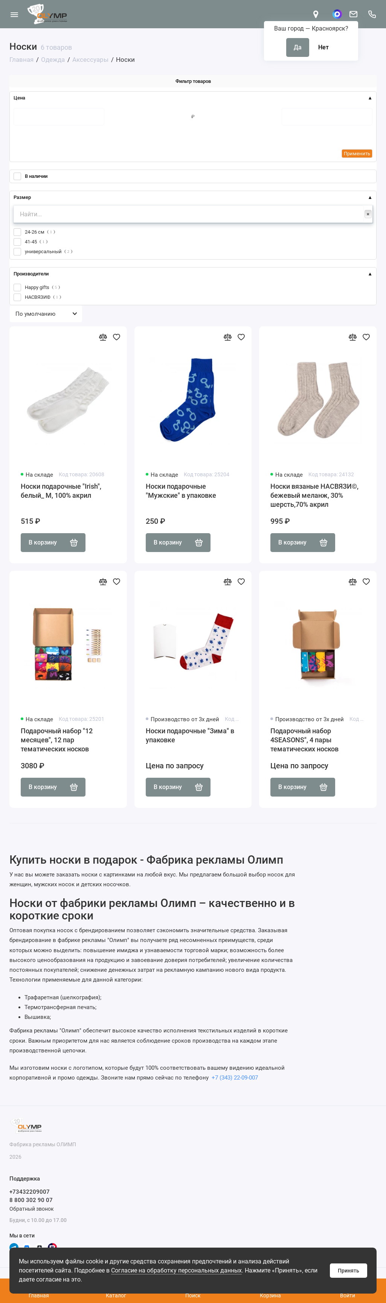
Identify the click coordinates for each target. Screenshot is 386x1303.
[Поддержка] (372, 14)
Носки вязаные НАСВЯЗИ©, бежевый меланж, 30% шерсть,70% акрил (314, 495)
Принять (348, 1271)
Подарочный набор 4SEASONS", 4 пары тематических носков (304, 740)
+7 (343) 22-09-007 (234, 1077)
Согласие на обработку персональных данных (176, 1270)
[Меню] (14, 14)
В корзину (53, 542)
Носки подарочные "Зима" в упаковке (190, 735)
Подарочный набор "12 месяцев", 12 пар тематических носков (57, 740)
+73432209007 (29, 1191)
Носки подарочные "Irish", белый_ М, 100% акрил (61, 490)
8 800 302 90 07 (31, 1200)
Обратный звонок (31, 1209)
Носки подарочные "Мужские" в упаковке (181, 490)
